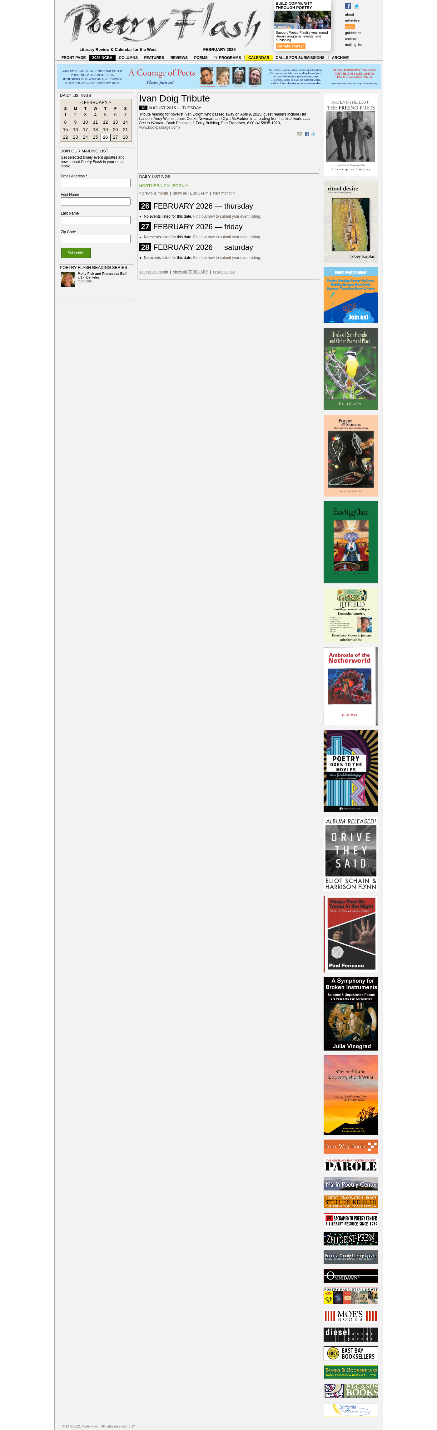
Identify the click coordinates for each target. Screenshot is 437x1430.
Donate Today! (290, 46)
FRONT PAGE (74, 58)
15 (65, 129)
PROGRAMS (227, 58)
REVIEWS (179, 58)
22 (65, 137)
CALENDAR (258, 58)
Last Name (70, 213)
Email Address (74, 176)
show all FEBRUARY (190, 193)
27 (115, 137)
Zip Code (68, 232)
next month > (224, 193)
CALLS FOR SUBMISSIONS (300, 58)
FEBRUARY (96, 102)
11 (95, 122)
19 (105, 129)
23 (75, 137)
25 (95, 137)
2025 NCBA (102, 58)
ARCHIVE (340, 58)
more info (85, 281)
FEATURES (154, 58)
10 (85, 122)
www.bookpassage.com (159, 127)
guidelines (353, 33)
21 (125, 129)
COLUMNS (128, 58)
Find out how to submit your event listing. (227, 216)
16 (75, 129)
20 (115, 129)
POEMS (201, 58)
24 (85, 137)
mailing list (353, 45)
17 (85, 129)
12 (105, 122)
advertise (352, 20)
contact (351, 39)
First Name (70, 194)
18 (95, 129)
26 (105, 137)
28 (125, 137)
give (350, 26)
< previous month (153, 193)
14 (125, 122)
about (349, 14)
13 (115, 122)
